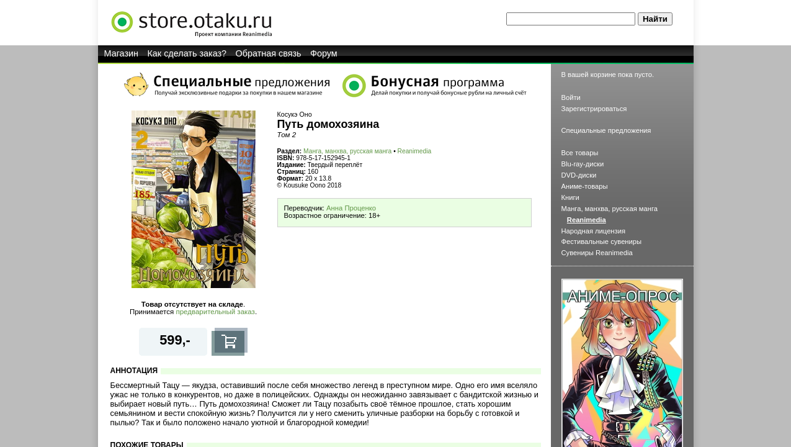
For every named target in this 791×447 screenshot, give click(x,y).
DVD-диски (579, 175)
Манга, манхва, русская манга (347, 151)
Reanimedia (415, 151)
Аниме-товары (584, 186)
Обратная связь (269, 53)
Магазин (121, 53)
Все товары (580, 152)
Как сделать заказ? (186, 53)
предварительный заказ (215, 311)
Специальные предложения (606, 130)
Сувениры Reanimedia (597, 252)
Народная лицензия (593, 231)
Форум (323, 53)
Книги (570, 197)
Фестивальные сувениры (601, 241)
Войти (571, 97)
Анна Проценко (351, 208)
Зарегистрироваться (594, 108)
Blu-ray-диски (582, 164)
